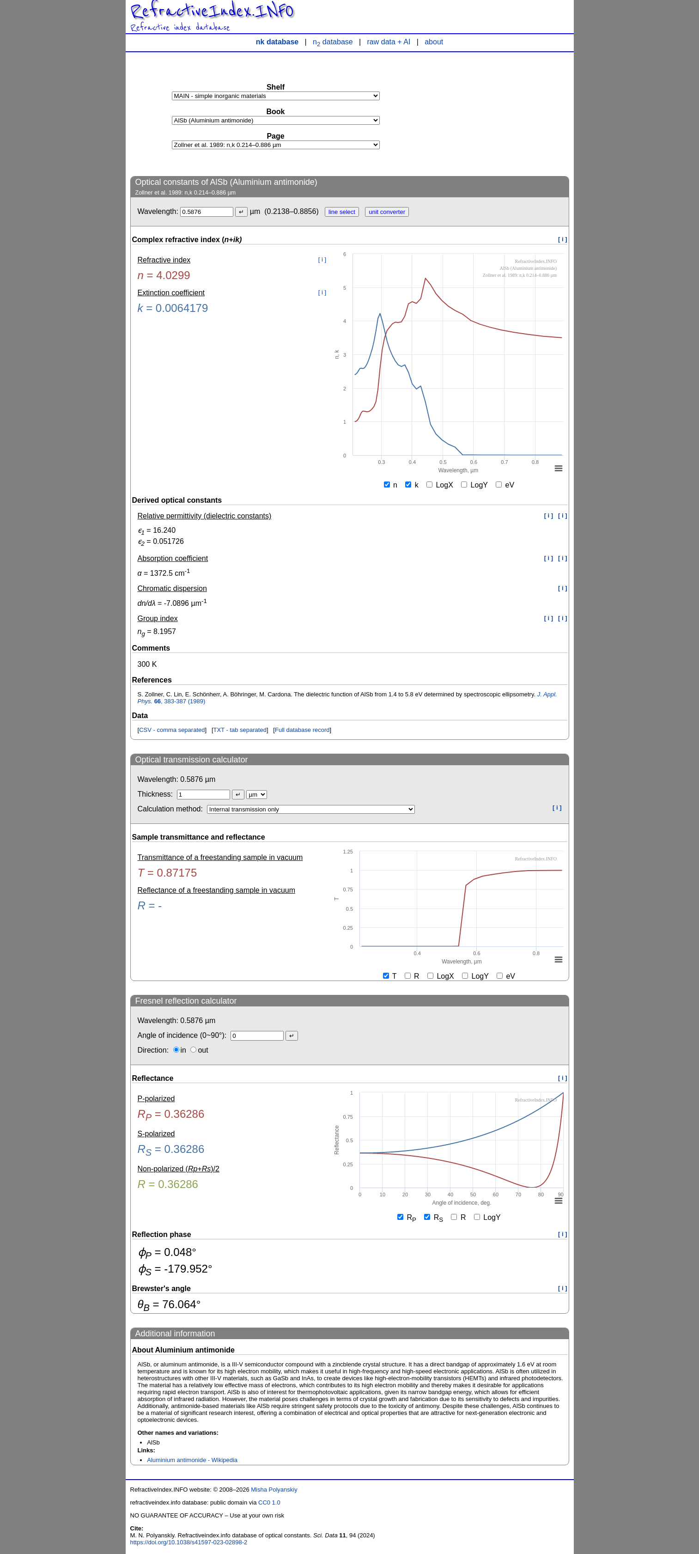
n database (333, 42)
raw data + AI (389, 42)
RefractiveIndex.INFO (212, 11)
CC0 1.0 (269, 1502)
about (434, 42)
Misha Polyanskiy (274, 1489)
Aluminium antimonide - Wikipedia (192, 1459)
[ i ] (562, 239)
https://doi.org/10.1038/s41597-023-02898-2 (189, 1542)
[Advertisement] (500, 113)
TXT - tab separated (240, 729)
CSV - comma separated (172, 729)
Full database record (302, 729)
